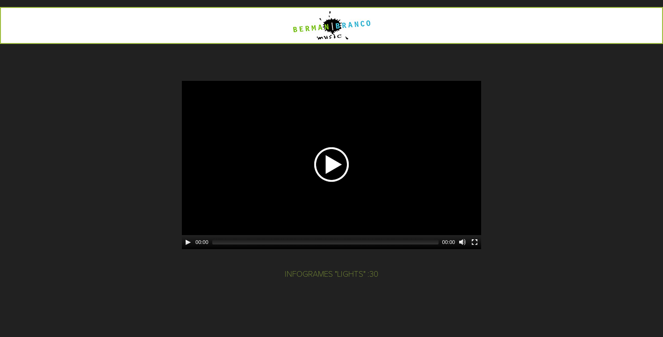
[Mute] (462, 242)
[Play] (188, 242)
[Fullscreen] (474, 242)
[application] (331, 165)
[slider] (325, 242)
